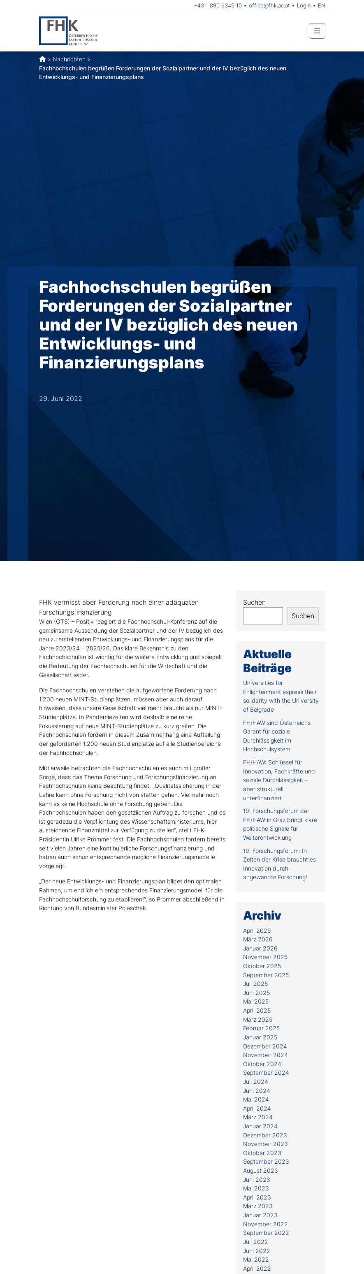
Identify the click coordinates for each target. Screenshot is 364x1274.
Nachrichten (69, 59)
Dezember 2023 (265, 1135)
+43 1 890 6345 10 (218, 5)
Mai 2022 (256, 1259)
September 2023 (266, 1161)
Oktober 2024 (262, 1063)
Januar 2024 (260, 1126)
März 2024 (258, 1116)
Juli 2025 (255, 983)
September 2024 (266, 1072)
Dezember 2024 (265, 1046)
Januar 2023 (260, 1214)
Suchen (254, 602)
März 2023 (258, 1205)
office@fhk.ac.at (269, 5)
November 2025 (265, 956)
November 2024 (265, 1054)
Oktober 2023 (262, 1152)
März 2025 (257, 1019)
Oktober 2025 (262, 965)
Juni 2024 (256, 1090)
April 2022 (257, 1268)
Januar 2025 (260, 1037)
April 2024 (257, 1108)
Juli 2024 (255, 1081)
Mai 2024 (256, 1099)
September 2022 (266, 1232)
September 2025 (266, 974)
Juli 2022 (255, 1241)
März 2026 (258, 939)
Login (304, 5)
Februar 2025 (261, 1028)
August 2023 (260, 1170)
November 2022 (265, 1223)
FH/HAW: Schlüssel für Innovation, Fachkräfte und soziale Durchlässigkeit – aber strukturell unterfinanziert (279, 780)
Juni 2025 (256, 992)
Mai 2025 (256, 1001)
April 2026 (257, 930)
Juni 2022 (256, 1250)
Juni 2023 (256, 1179)
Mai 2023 (256, 1188)
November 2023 (265, 1143)
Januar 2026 (260, 948)
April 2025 (257, 1010)
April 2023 (257, 1197)
